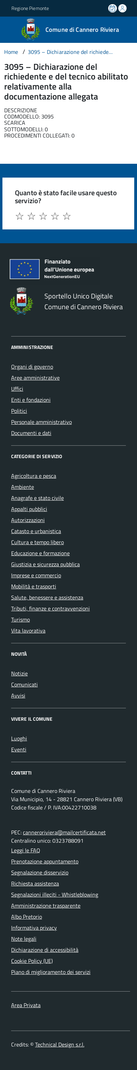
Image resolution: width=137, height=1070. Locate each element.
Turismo (20, 619)
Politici (19, 411)
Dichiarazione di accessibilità (44, 950)
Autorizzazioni (28, 520)
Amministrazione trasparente (45, 905)
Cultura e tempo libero (37, 542)
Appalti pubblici (29, 509)
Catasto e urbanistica (36, 531)
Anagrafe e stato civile (37, 498)
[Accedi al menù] (5, 29)
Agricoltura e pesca (33, 476)
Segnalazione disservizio (39, 872)
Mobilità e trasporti (33, 586)
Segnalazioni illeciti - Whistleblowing (54, 894)
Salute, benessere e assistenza (47, 597)
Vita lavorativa (28, 630)
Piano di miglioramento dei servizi (51, 972)
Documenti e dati (31, 433)
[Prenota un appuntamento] (113, 8)
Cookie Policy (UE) (32, 961)
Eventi (18, 749)
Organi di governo (32, 366)
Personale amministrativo (41, 422)
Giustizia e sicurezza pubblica (45, 564)
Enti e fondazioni (31, 400)
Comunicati (24, 684)
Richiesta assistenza (35, 883)
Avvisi (18, 695)
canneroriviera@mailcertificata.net (64, 832)
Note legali (23, 939)
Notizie (19, 673)
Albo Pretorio (26, 916)
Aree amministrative (35, 377)
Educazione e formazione (40, 553)
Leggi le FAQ (25, 850)
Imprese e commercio (36, 575)
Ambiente (22, 487)
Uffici (17, 389)
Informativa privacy (34, 928)
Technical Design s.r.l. (59, 1044)
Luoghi (19, 738)
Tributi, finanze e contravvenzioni (50, 608)
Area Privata (26, 1005)
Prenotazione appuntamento (44, 861)
